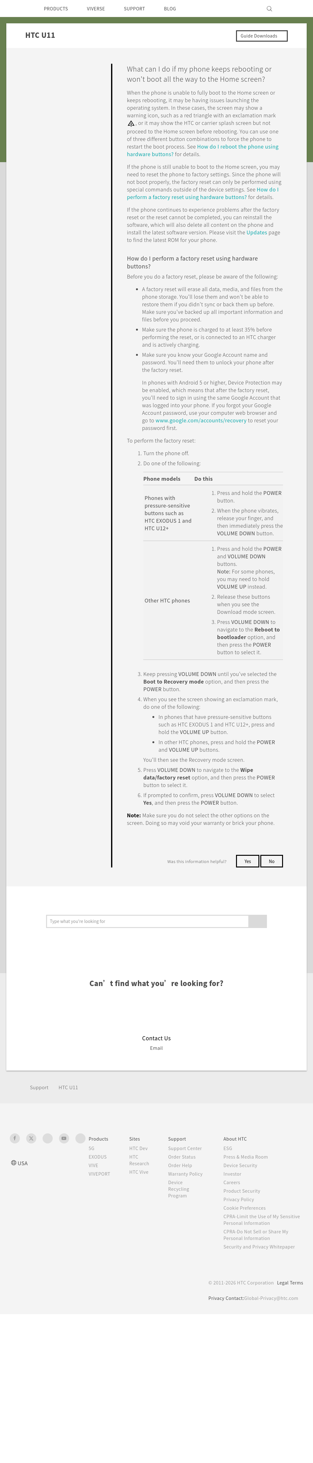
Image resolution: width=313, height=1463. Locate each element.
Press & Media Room (252, 1249)
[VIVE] (294, 8)
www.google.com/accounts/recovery (198, 475)
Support (40, 1180)
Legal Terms (289, 1382)
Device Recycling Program (186, 1294)
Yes (246, 953)
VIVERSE (101, 8)
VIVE (94, 1258)
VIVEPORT (101, 1266)
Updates (204, 264)
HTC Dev (143, 1241)
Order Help (187, 1264)
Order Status (189, 1256)
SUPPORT (143, 8)
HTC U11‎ (70, 1180)
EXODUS (99, 1249)
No (272, 953)
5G (92, 1241)
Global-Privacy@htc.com (270, 1397)
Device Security (246, 1258)
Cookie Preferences (251, 1300)
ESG (233, 1241)
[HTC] (17, 8)
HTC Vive (144, 1264)
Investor (237, 1266)
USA (23, 1256)
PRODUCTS (58, 8)
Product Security (248, 1283)
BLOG (181, 8)
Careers (237, 1275)
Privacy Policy (244, 1292)
